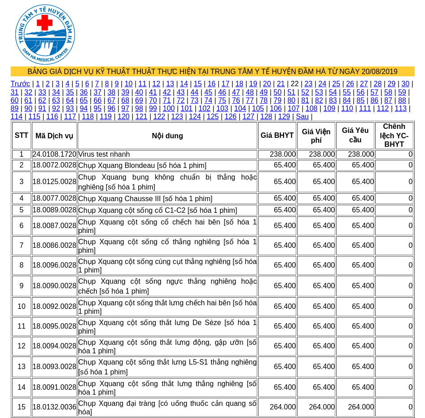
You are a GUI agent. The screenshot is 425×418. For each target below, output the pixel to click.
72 (181, 100)
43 (181, 92)
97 (125, 108)
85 (361, 100)
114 (17, 116)
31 (15, 92)
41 (153, 92)
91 (42, 108)
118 (88, 116)
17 (226, 84)
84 (347, 100)
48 (250, 92)
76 (236, 100)
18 (239, 84)
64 (70, 100)
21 (281, 84)
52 (305, 92)
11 (142, 84)
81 (305, 100)
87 (388, 100)
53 (319, 92)
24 (322, 84)
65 (84, 100)
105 (258, 108)
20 (267, 84)
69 (139, 100)
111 (365, 108)
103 (222, 108)
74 (208, 100)
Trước (21, 84)
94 (84, 108)
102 (204, 108)
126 (231, 116)
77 (250, 100)
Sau (302, 116)
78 (264, 100)
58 (388, 92)
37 (98, 92)
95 (98, 108)
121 (142, 116)
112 (383, 108)
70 (153, 100)
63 (56, 100)
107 (294, 108)
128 (266, 116)
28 (378, 84)
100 (169, 108)
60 (15, 100)
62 (42, 100)
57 (374, 92)
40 (139, 92)
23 (309, 84)
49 (264, 92)
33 (42, 92)
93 (70, 108)
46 (222, 92)
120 (124, 116)
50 (278, 92)
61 (28, 100)
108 (312, 108)
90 (28, 108)
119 (106, 116)
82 (319, 100)
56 (361, 92)
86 (374, 100)
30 (406, 84)
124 (195, 116)
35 (70, 92)
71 (167, 100)
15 (198, 84)
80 (291, 100)
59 (402, 92)
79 (278, 100)
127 (248, 116)
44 (194, 92)
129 (284, 116)
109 (330, 108)
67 (111, 100)
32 (28, 92)
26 (350, 84)
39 (125, 92)
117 (70, 116)
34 (56, 92)
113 (401, 108)
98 (139, 108)
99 (153, 108)
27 (364, 84)
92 (56, 108)
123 (177, 116)
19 (253, 84)
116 (52, 116)
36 (84, 92)
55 (347, 92)
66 (98, 100)
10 (129, 84)
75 (222, 100)
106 (276, 108)
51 (291, 92)
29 (392, 84)
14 (184, 84)
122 (159, 116)
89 (15, 108)
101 (187, 108)
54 (333, 92)
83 (333, 100)
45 (208, 92)
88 (402, 100)
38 (111, 92)
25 (336, 84)
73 (194, 100)
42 (167, 92)
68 (125, 100)
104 (240, 108)
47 (236, 92)
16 (212, 84)
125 (213, 116)
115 (34, 116)
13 (170, 84)
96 (111, 108)
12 (156, 84)
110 (347, 108)
